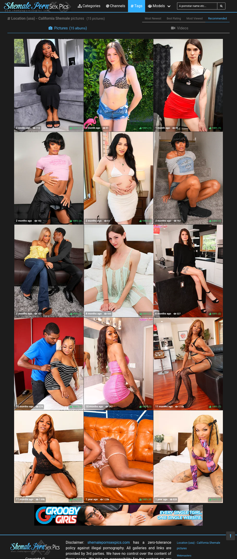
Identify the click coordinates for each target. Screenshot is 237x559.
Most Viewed (195, 18)
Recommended (217, 18)
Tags (136, 6)
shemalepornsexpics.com (108, 542)
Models (156, 6)
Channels (115, 6)
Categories (89, 6)
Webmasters (184, 555)
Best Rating (174, 18)
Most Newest (153, 18)
